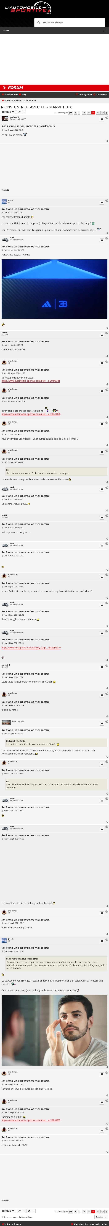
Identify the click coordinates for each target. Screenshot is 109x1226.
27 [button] (89, 112)
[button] (70, 113)
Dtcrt (10, 200)
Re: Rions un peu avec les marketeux (28, 126)
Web (12, 237)
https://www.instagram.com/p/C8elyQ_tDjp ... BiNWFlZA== (31, 647)
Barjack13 (14, 117)
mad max (12, 361)
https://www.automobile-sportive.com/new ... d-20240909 (31, 1120)
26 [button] (84, 112)
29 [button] (98, 112)
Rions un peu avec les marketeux (36, 107)
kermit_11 (6, 665)
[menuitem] (22, 95)
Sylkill (4, 332)
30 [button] (102, 112)
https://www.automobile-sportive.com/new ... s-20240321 (31, 380)
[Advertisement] (54, 60)
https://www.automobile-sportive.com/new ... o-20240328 (31, 413)
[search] (69, 23)
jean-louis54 (18, 721)
